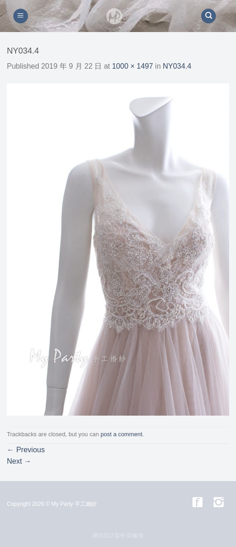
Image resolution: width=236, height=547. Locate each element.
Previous (26, 450)
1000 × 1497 (132, 66)
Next (19, 461)
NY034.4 (177, 66)
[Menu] (20, 16)
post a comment (121, 434)
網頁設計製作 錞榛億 (118, 535)
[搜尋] (208, 16)
